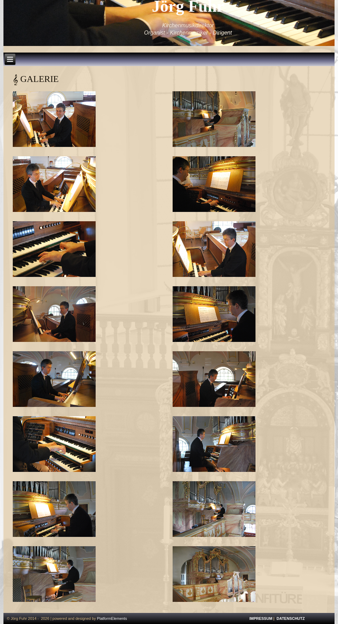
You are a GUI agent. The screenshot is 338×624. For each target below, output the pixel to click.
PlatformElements (112, 618)
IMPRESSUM (260, 618)
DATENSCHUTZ (291, 618)
